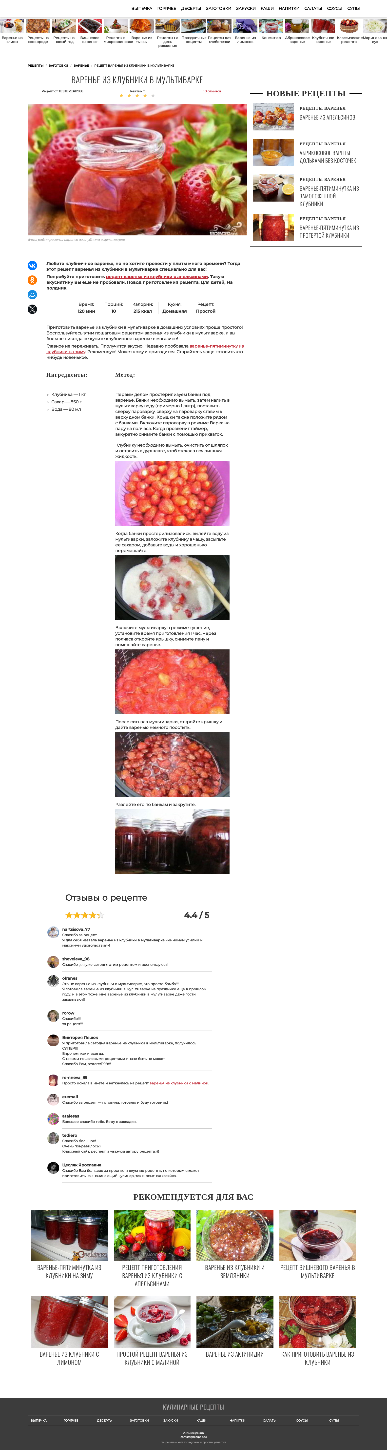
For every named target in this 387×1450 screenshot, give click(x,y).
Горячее (166, 8)
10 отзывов (212, 91)
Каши (267, 8)
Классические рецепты (349, 40)
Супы (353, 8)
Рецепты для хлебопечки (219, 40)
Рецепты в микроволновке (116, 40)
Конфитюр (271, 38)
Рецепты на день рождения (167, 42)
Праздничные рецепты (193, 40)
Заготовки (218, 8)
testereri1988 (70, 91)
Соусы (334, 8)
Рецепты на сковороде (38, 40)
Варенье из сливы (12, 40)
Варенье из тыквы (141, 40)
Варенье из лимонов (245, 40)
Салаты (313, 8)
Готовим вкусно (193, 1407)
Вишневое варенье (89, 40)
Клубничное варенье (323, 40)
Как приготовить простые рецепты (52, 8)
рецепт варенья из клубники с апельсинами (157, 276)
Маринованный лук (375, 40)
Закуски (246, 8)
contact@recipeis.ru (193, 1437)
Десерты (191, 8)
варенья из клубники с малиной (179, 1083)
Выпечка (141, 8)
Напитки (289, 8)
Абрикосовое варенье (297, 40)
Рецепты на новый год (64, 40)
